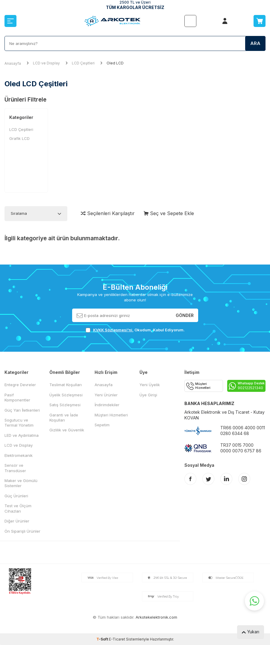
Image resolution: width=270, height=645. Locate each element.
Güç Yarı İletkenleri (22, 410)
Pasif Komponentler (17, 397)
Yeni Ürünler (106, 394)
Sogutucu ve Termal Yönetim (19, 423)
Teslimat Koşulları (65, 384)
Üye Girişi (148, 394)
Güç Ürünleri (16, 495)
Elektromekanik (18, 455)
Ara (255, 43)
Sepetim (102, 424)
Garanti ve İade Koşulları (63, 417)
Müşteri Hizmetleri (111, 415)
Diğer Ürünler (16, 521)
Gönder (185, 315)
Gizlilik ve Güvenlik (66, 430)
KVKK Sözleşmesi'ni (112, 329)
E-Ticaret (117, 639)
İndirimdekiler (107, 404)
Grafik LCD (19, 138)
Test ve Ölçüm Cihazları (17, 508)
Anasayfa (12, 63)
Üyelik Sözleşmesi (66, 394)
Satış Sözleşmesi (65, 404)
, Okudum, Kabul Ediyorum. (135, 330)
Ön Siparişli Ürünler (22, 531)
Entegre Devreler (20, 384)
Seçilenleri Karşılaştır (108, 213)
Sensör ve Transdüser (15, 468)
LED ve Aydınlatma (21, 435)
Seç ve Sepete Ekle (169, 213)
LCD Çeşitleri (83, 63)
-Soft (102, 639)
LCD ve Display (46, 63)
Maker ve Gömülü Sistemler (20, 483)
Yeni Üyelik (149, 384)
